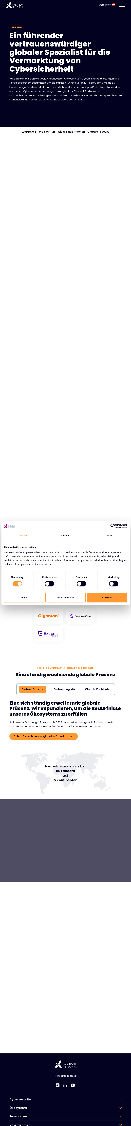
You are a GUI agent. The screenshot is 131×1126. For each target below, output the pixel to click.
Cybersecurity (20, 1099)
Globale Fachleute (97, 689)
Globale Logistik (64, 689)
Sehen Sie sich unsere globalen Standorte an (43, 736)
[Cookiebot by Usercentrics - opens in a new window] (112, 525)
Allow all (107, 597)
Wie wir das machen (71, 132)
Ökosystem (18, 1107)
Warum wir (29, 132)
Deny (24, 597)
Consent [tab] (23, 535)
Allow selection (65, 597)
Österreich (107, 4)
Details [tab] (65, 535)
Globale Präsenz (98, 132)
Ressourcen (18, 1116)
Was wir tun (47, 132)
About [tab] (108, 535)
